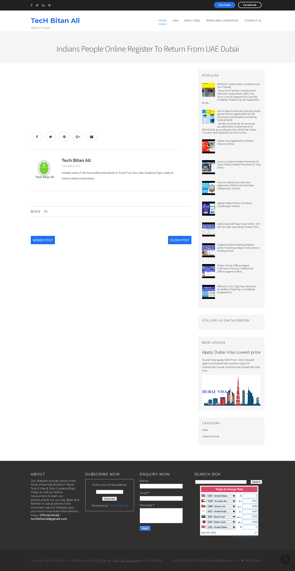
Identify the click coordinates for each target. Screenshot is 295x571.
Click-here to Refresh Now (245, 537)
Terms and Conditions (222, 20)
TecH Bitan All (55, 21)
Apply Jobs (192, 20)
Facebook (249, 5)
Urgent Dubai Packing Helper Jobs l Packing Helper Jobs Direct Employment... (238, 247)
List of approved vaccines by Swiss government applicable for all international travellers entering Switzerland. (238, 115)
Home (163, 20)
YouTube (225, 5)
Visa (175, 20)
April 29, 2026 (208, 532)
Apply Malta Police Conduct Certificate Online (234, 204)
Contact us (253, 20)
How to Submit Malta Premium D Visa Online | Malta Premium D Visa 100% (239, 164)
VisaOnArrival (210, 436)
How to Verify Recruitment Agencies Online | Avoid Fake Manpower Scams (235, 185)
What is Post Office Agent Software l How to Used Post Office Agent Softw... (235, 268)
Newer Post (43, 240)
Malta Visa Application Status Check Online (235, 142)
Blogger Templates (126, 560)
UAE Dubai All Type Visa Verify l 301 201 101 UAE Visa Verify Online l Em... (239, 225)
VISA (205, 429)
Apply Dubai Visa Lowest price (231, 352)
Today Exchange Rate (229, 489)
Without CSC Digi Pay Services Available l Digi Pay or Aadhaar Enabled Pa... (236, 289)
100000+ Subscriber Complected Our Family (238, 86)
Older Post (179, 240)
